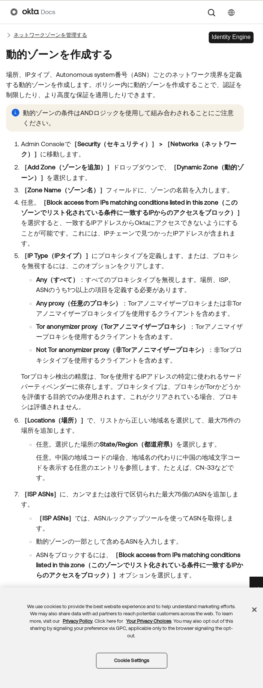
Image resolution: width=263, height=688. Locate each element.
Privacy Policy (77, 621)
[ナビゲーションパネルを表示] (249, 12)
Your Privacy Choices (148, 621)
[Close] (254, 609)
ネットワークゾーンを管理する (50, 35)
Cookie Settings (131, 660)
